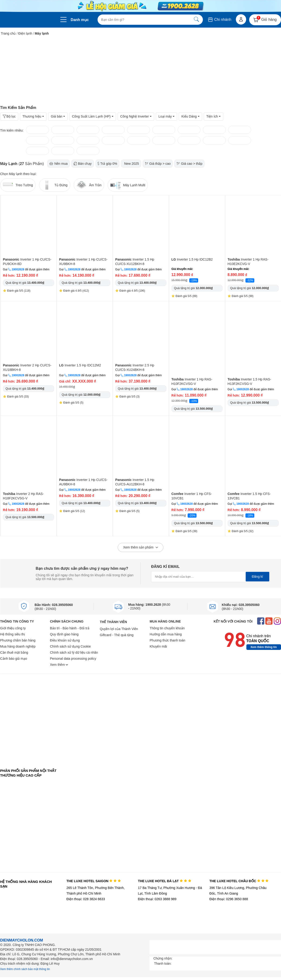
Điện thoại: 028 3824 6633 (85, 899)
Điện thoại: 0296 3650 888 (228, 899)
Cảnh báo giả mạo (13, 658)
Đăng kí (257, 576)
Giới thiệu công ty (13, 628)
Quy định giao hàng (64, 634)
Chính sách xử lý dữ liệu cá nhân (74, 652)
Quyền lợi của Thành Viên (119, 629)
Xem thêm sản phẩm (140, 547)
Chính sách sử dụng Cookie (70, 646)
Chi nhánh (219, 19)
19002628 (18, 269)
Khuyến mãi (158, 646)
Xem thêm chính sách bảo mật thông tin (25, 969)
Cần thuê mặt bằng (14, 652)
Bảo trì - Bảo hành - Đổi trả (69, 628)
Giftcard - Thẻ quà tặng (117, 635)
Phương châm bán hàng (18, 640)
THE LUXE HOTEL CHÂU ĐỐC (239, 881)
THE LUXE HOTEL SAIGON (93, 881)
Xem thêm (59, 664)
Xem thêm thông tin (264, 647)
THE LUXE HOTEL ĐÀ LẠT (164, 881)
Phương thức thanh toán (167, 640)
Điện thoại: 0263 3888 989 (157, 899)
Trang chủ (8, 33)
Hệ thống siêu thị (12, 634)
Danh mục (80, 20)
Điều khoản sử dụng (65, 640)
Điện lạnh (25, 33)
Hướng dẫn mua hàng (166, 634)
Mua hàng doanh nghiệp (18, 646)
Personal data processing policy (73, 658)
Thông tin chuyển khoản (167, 628)
